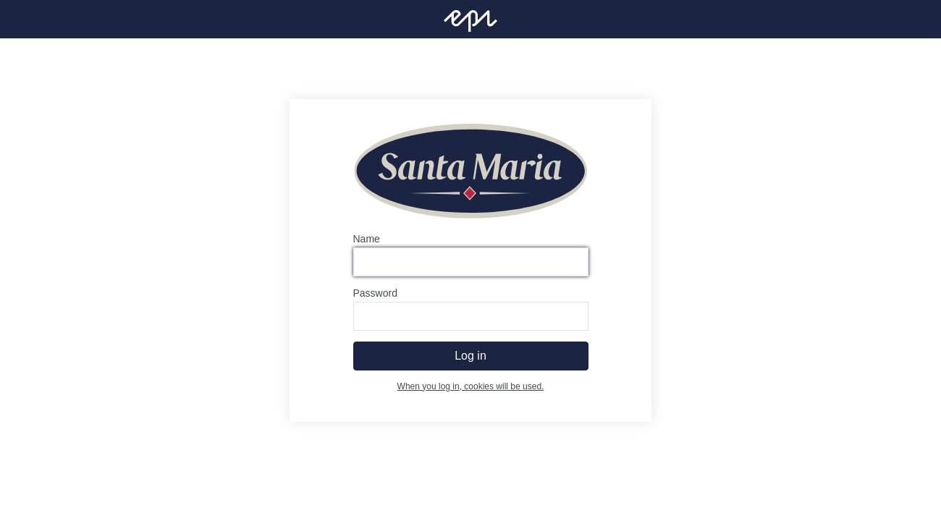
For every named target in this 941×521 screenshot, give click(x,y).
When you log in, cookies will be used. (470, 386)
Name (366, 239)
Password (375, 293)
